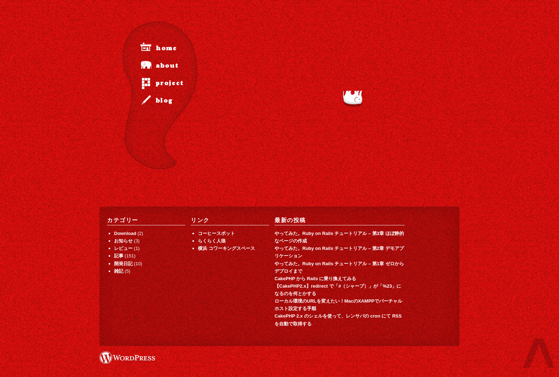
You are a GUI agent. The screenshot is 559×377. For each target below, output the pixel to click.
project (170, 83)
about (167, 65)
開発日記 (123, 263)
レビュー (123, 248)
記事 (118, 255)
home (166, 48)
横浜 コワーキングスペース (226, 248)
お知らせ (123, 241)
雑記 (118, 271)
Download (125, 233)
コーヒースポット (216, 233)
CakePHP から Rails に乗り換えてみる (315, 278)
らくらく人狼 (212, 241)
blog (164, 100)
